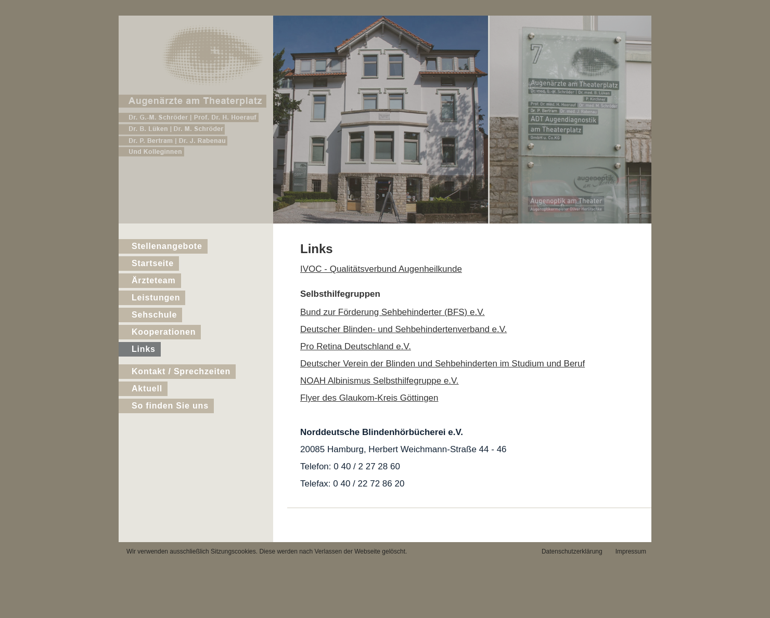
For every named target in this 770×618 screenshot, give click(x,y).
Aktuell (147, 388)
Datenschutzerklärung (572, 551)
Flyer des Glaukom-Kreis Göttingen (369, 398)
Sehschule (154, 314)
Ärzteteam (154, 280)
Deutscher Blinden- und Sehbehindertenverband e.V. (403, 329)
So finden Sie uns (170, 405)
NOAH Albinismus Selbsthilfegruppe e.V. (379, 381)
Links (144, 349)
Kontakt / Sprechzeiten (181, 371)
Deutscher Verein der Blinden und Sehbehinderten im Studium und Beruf (442, 364)
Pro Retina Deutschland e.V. (355, 346)
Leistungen (156, 297)
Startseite (153, 263)
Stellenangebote (167, 246)
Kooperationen (164, 331)
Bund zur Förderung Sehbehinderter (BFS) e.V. (392, 312)
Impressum (630, 551)
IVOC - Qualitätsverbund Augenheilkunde (381, 269)
